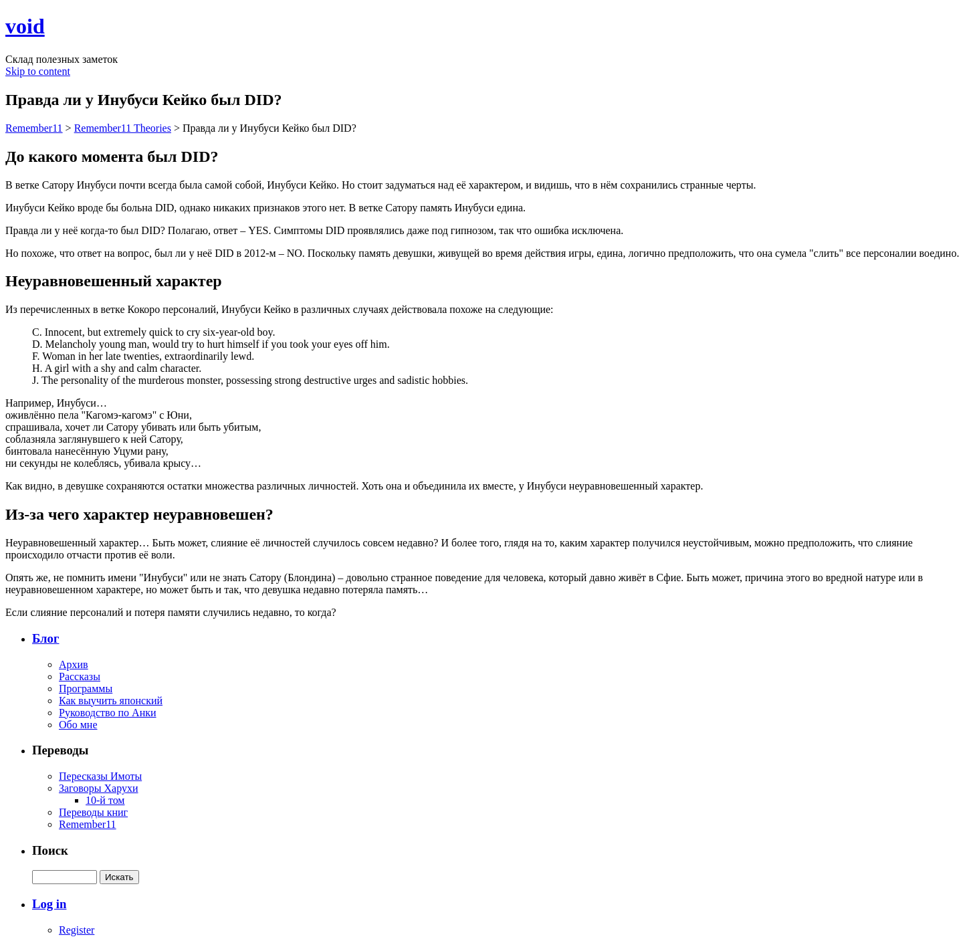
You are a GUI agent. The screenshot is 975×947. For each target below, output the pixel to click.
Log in (49, 904)
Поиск (50, 850)
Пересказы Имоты (100, 776)
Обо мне (78, 724)
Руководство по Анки (107, 712)
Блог (45, 638)
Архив (73, 664)
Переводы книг (93, 812)
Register (76, 930)
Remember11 (34, 128)
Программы (85, 688)
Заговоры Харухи (98, 788)
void (25, 26)
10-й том (105, 800)
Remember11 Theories (122, 128)
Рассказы (79, 676)
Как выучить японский (110, 700)
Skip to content (37, 71)
